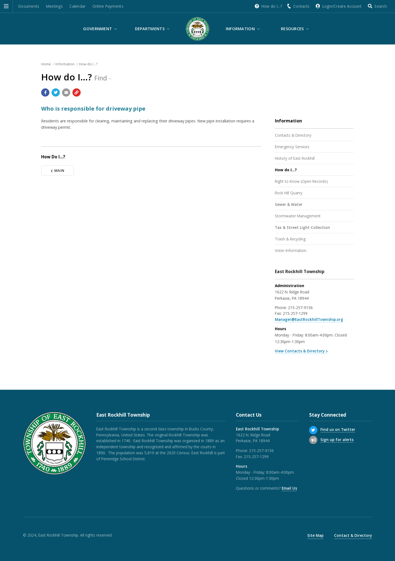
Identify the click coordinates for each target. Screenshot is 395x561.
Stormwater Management (298, 215)
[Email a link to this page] (66, 92)
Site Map (315, 535)
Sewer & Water (289, 204)
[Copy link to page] (76, 92)
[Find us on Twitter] (313, 430)
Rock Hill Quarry (288, 192)
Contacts (301, 6)
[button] (6, 6)
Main (57, 170)
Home (46, 63)
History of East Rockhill (295, 158)
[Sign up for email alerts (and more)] (313, 440)
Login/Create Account (342, 6)
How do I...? (271, 6)
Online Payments (107, 6)
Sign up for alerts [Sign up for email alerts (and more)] (337, 439)
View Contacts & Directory (300, 351)
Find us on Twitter (337, 429)
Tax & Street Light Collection (302, 227)
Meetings (54, 6)
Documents (28, 6)
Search (380, 6)
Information (240, 28)
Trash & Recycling (290, 239)
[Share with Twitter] (56, 92)
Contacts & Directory (293, 135)
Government (97, 28)
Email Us (289, 488)
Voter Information (290, 250)
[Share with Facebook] (45, 92)
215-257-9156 (300, 307)
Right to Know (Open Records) (301, 181)
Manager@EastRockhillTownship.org (309, 319)
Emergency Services (292, 146)
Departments (150, 28)
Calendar (77, 6)
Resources (292, 28)
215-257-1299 (295, 313)
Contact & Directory (353, 535)
